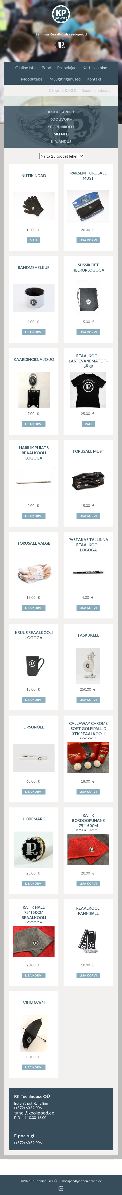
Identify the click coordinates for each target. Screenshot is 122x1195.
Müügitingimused (65, 78)
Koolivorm (61, 119)
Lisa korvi (88, 240)
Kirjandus (61, 141)
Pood (46, 67)
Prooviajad (67, 67)
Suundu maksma (96, 90)
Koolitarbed (61, 112)
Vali (33, 240)
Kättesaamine (94, 67)
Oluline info (25, 67)
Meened (61, 134)
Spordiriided (61, 127)
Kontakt (94, 78)
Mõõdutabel (32, 78)
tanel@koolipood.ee (34, 1113)
